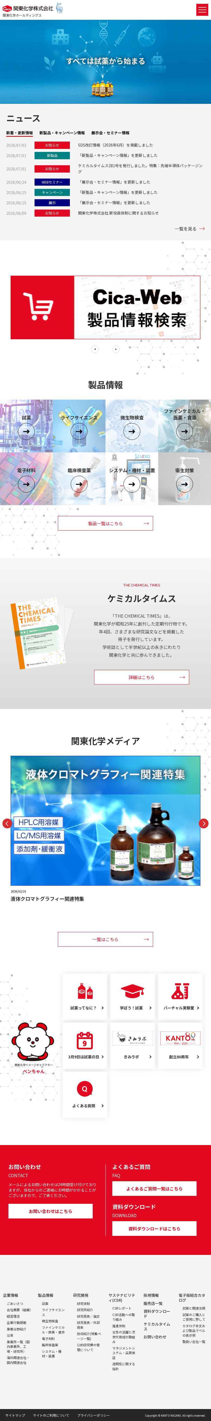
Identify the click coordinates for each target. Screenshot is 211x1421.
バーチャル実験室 (179, 1007)
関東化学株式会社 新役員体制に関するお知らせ (118, 213)
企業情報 (10, 1295)
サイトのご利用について (51, 1415)
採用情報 (151, 1295)
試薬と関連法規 (193, 1308)
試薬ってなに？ (83, 1007)
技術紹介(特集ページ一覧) (89, 1336)
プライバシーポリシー (93, 1415)
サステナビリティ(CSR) (121, 1297)
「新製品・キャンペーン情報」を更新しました (118, 155)
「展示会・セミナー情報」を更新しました (114, 182)
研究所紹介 (85, 1309)
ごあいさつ (15, 1303)
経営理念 (13, 1316)
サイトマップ (15, 1415)
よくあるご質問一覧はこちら (154, 1188)
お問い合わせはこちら (50, 1211)
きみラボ (131, 1056)
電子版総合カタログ (192, 1297)
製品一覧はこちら (105, 523)
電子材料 (48, 1338)
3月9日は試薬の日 (83, 1056)
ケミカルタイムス (157, 1326)
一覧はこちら (105, 939)
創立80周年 (179, 1056)
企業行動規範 (16, 1322)
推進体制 (118, 1325)
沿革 (10, 1335)
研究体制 (83, 1303)
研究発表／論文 (88, 1316)
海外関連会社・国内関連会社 (18, 1360)
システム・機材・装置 (51, 1353)
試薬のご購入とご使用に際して (193, 1317)
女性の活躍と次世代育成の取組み (123, 1337)
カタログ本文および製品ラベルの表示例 (193, 1330)
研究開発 (80, 1295)
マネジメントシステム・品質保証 (123, 1353)
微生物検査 (50, 1321)
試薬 (45, 1303)
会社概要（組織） (20, 1309)
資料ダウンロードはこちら (154, 1228)
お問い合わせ (155, 1336)
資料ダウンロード (157, 1313)
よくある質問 (83, 1105)
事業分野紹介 (16, 1329)
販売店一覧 (153, 1303)
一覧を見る (186, 228)
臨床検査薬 (50, 1344)
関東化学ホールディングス (22, 15)
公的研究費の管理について (88, 1347)
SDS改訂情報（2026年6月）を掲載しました (115, 145)
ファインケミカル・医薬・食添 (53, 1330)
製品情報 (45, 1295)
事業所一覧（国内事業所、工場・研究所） (18, 1346)
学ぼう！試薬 (131, 1007)
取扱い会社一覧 (193, 1341)
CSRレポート (122, 1308)
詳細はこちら (142, 677)
